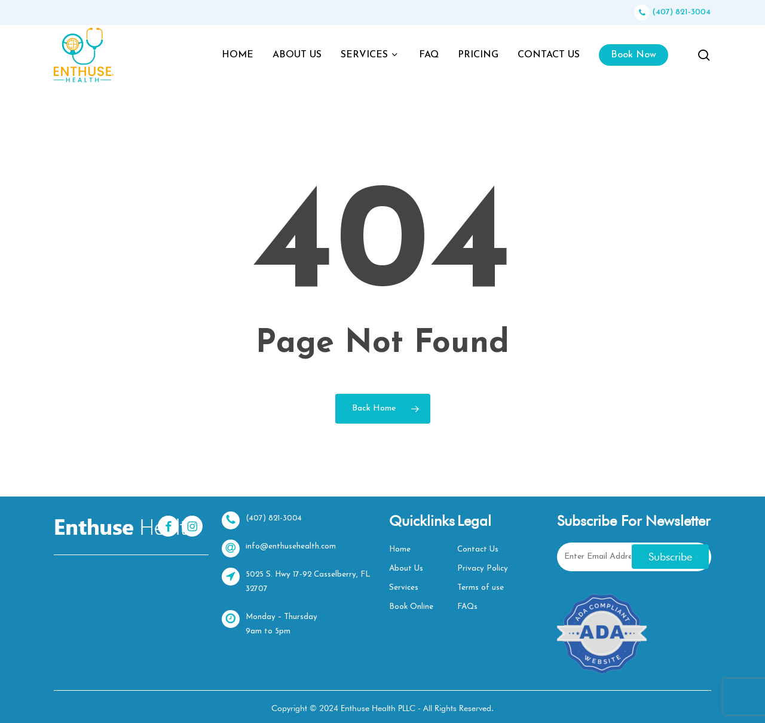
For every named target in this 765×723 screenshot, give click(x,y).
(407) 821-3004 (672, 12)
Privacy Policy (482, 568)
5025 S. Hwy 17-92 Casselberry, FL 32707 (299, 580)
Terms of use (479, 587)
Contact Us (477, 549)
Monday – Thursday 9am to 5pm (271, 623)
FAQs (467, 606)
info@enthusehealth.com (279, 548)
